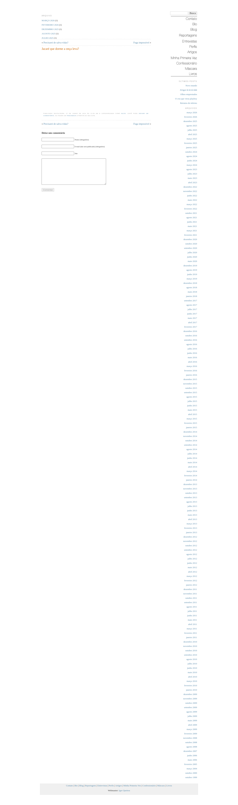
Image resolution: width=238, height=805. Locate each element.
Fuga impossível (141, 42)
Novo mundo (191, 85)
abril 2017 (192, 322)
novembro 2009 (190, 698)
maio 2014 (192, 462)
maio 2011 (192, 620)
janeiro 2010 (191, 690)
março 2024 (192, 165)
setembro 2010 (190, 655)
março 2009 (192, 729)
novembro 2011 (190, 593)
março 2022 (192, 204)
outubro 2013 (191, 493)
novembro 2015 (190, 383)
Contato (69, 785)
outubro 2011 (191, 598)
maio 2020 (192, 261)
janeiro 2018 (191, 296)
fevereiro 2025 (190, 143)
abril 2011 (192, 624)
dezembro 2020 (190, 239)
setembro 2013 (190, 497)
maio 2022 (192, 200)
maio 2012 (192, 567)
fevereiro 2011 (190, 633)
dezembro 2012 (190, 536)
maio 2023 (192, 178)
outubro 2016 (191, 335)
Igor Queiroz (124, 790)
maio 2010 (192, 672)
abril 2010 (192, 676)
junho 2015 (192, 405)
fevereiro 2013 (190, 528)
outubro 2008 (191, 742)
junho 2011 (192, 615)
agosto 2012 (191, 554)
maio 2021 (192, 226)
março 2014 (192, 471)
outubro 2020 (191, 243)
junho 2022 (192, 195)
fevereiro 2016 (190, 370)
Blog (123, 113)
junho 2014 (192, 458)
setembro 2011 (190, 602)
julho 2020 (192, 252)
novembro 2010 (190, 646)
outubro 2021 (191, 213)
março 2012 (192, 576)
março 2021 (192, 230)
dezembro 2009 (190, 694)
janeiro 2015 (191, 427)
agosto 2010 (191, 659)
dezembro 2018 (190, 283)
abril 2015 (192, 414)
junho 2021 (192, 222)
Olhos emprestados (188, 94)
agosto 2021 (191, 217)
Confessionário (149, 785)
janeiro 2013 (191, 532)
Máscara (161, 785)
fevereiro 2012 (190, 580)
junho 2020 (192, 257)
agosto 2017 (191, 305)
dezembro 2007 (190, 751)
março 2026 (192, 112)
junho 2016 (192, 353)
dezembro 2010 (190, 641)
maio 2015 (192, 410)
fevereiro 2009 (190, 733)
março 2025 (192, 138)
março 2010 (192, 681)
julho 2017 (192, 309)
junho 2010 (192, 668)
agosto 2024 (191, 156)
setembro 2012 (190, 550)
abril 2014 (192, 467)
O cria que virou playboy (186, 98)
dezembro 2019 (190, 265)
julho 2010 (192, 663)
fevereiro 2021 (190, 235)
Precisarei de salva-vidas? (55, 42)
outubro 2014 (191, 440)
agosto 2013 (191, 501)
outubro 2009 (191, 703)
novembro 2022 (190, 191)
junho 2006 (192, 755)
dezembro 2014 (190, 432)
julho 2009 (192, 716)
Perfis (111, 785)
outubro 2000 (191, 773)
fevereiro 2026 (190, 117)
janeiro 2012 (191, 585)
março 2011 (192, 628)
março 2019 (192, 278)
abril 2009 (192, 725)
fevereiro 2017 (190, 327)
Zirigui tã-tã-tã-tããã (188, 90)
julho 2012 (192, 558)
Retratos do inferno (188, 103)
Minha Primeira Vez (132, 785)
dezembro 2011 (190, 589)
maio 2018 (192, 292)
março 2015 (192, 418)
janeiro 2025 (191, 147)
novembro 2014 (190, 436)
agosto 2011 (191, 606)
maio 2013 (192, 515)
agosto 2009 (191, 711)
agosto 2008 (191, 746)
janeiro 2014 (191, 480)
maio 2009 (192, 720)
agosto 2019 (191, 270)
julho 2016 (192, 348)
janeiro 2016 (191, 375)
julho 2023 (192, 173)
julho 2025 (192, 130)
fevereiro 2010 (190, 685)
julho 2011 (192, 611)
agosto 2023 (191, 169)
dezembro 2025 (190, 121)
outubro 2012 (191, 545)
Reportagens (90, 785)
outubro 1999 (191, 777)
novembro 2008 (190, 738)
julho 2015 (192, 401)
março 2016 (192, 366)
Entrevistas (102, 785)
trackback (71, 115)
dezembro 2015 (190, 379)
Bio (76, 785)
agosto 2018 (191, 287)
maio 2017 (192, 318)
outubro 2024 (191, 152)
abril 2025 (192, 134)
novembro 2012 (190, 541)
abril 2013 (192, 519)
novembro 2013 (190, 488)
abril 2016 (192, 362)
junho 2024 (192, 160)
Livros (169, 785)
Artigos (118, 785)
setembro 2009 (190, 707)
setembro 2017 (190, 300)
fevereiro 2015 (190, 423)
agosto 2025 (191, 125)
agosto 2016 (191, 344)
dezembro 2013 (190, 484)
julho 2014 (192, 453)
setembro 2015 (190, 392)
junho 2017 (192, 313)
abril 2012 (192, 571)
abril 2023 (192, 182)
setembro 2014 (190, 445)
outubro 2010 (191, 650)
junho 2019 (192, 274)
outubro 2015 (191, 388)
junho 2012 (192, 563)
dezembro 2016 (190, 331)
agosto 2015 (191, 397)
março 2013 (192, 523)
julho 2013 (192, 506)
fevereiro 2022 (190, 208)
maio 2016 (192, 357)
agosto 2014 (191, 449)
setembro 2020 (190, 248)
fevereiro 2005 (190, 764)
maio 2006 (192, 760)
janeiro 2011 (191, 637)
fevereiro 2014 (190, 475)
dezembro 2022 (190, 187)
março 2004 (192, 768)
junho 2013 (192, 510)
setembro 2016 (190, 340)
